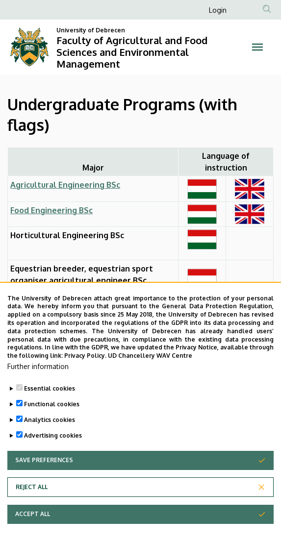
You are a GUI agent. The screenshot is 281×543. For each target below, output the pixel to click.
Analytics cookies (49, 434)
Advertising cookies (53, 449)
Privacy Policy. (85, 369)
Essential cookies (49, 402)
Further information (38, 380)
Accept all (32, 528)
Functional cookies (51, 418)
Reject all (32, 501)
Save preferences (44, 474)
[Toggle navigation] (257, 47)
